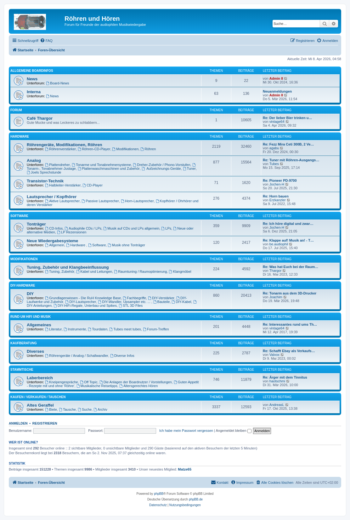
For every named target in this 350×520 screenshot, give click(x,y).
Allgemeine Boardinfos (31, 70)
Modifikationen (125, 149)
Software (19, 216)
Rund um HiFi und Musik (30, 316)
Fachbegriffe (134, 298)
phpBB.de (196, 499)
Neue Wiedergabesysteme (52, 240)
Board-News (57, 83)
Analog (34, 160)
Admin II (276, 78)
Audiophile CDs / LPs (83, 228)
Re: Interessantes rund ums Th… (290, 324)
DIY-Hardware (22, 285)
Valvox (274, 355)
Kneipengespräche (61, 382)
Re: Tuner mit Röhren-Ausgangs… (291, 160)
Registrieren (44, 423)
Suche (85, 409)
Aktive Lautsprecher (62, 201)
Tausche (67, 409)
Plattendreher (57, 165)
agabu (274, 148)
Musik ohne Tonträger (126, 245)
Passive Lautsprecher (100, 201)
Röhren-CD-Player (94, 149)
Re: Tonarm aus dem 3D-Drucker (289, 293)
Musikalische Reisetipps (96, 386)
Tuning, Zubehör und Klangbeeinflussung (68, 267)
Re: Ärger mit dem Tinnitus (285, 377)
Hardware (19, 136)
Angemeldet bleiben (233, 430)
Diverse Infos (122, 355)
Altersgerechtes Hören (138, 386)
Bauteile (161, 302)
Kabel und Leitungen (94, 271)
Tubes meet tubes (125, 329)
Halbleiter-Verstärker (63, 185)
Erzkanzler (277, 200)
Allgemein (54, 245)
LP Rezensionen (71, 232)
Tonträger (36, 224)
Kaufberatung (23, 343)
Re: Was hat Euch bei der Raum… (290, 267)
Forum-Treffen (156, 329)
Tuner (189, 168)
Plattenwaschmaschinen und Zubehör (109, 168)
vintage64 (277, 121)
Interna (34, 91)
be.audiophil (278, 244)
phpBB (158, 493)
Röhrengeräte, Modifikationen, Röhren (64, 144)
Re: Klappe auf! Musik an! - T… (288, 240)
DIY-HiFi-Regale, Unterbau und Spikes (85, 305)
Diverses (35, 351)
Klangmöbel (180, 271)
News (32, 79)
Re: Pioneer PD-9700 (280, 180)
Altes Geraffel (40, 405)
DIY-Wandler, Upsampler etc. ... (124, 302)
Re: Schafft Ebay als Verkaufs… (289, 351)
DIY (30, 293)
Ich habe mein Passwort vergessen (186, 430)
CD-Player (92, 185)
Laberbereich (40, 377)
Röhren (148, 149)
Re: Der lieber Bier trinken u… (287, 118)
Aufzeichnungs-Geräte (161, 168)
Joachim (275, 297)
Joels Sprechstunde (44, 172)
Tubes (274, 164)
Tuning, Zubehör (59, 271)
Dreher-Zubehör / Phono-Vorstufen (161, 165)
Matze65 (184, 469)
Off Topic (89, 382)
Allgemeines (39, 325)
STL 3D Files (131, 305)
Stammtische (21, 369)
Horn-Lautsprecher (137, 201)
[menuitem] (46, 40)
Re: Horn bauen (276, 196)
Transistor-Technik (45, 181)
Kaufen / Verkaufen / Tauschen (37, 397)
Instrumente (75, 329)
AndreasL (276, 405)
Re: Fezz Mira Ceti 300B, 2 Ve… (288, 144)
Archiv (100, 409)
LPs (166, 228)
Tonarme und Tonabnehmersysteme (101, 165)
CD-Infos (54, 228)
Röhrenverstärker (60, 149)
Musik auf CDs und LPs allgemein (131, 228)
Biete (51, 409)
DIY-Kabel (181, 302)
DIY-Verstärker (161, 298)
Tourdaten (97, 329)
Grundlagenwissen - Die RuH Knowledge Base (83, 298)
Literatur (53, 329)
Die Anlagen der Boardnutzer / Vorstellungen (135, 382)
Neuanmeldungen (277, 91)
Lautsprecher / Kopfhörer (51, 196)
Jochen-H (276, 184)
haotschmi (277, 381)
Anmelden (18, 423)
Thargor (275, 270)
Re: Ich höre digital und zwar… (288, 224)
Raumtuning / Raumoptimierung (140, 271)
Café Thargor (40, 118)
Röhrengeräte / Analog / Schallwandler (76, 355)
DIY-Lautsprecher (80, 302)
